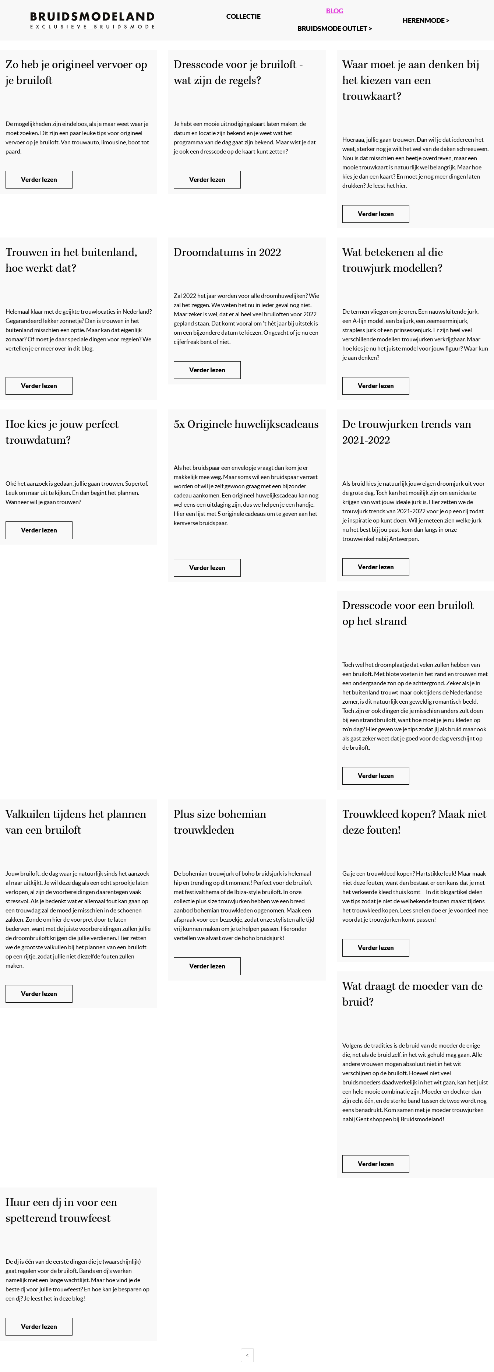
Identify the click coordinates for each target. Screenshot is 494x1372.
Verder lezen (39, 179)
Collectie (243, 16)
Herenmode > (426, 20)
